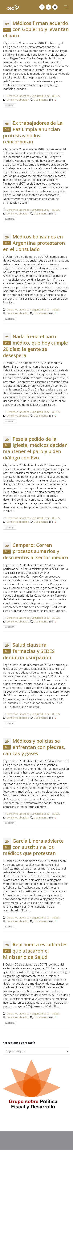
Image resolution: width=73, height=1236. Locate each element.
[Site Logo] (12, 7)
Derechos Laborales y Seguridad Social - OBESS (33, 96)
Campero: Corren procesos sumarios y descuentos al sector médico (35, 551)
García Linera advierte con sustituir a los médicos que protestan (33, 847)
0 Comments (41, 99)
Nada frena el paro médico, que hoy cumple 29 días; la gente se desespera (35, 345)
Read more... (10, 105)
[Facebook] (42, 7)
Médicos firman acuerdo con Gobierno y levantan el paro (36, 29)
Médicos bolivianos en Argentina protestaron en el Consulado (34, 242)
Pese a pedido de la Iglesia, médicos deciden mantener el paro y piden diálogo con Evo (35, 448)
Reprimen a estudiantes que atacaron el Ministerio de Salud (35, 950)
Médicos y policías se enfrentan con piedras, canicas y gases (34, 747)
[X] (48, 7)
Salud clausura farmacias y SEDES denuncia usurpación (29, 651)
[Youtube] (55, 7)
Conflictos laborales (18, 99)
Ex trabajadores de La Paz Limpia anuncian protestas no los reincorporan (33, 132)
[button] (66, 7)
